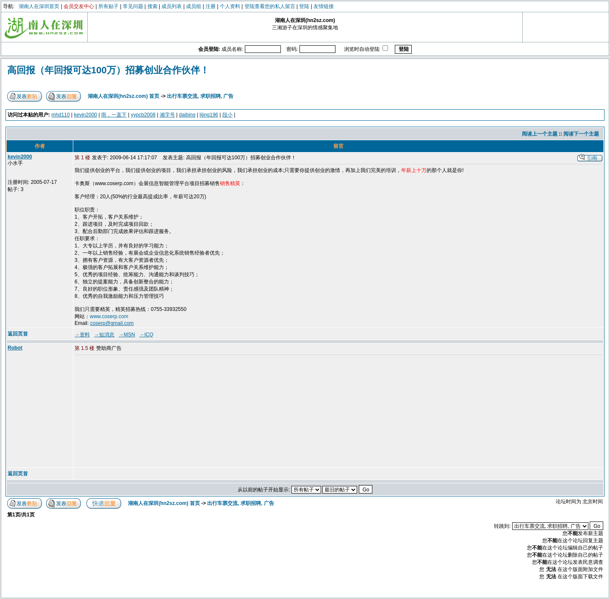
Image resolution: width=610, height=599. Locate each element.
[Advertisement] (139, 412)
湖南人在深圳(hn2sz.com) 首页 (123, 96)
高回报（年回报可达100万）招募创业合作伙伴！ (108, 70)
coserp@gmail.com (112, 323)
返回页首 (18, 334)
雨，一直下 (114, 115)
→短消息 (104, 335)
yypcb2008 (143, 115)
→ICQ (146, 335)
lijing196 (209, 115)
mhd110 (60, 115)
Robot (15, 348)
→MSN (127, 335)
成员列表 (171, 6)
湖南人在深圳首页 (39, 6)
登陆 (304, 6)
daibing (187, 115)
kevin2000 (85, 115)
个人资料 (230, 6)
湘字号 (167, 115)
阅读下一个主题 (581, 134)
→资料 (82, 335)
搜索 (152, 6)
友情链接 (323, 6)
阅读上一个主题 (539, 134)
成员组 (193, 6)
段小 (227, 115)
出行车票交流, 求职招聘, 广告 (200, 96)
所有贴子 (108, 6)
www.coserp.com (109, 316)
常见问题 (133, 6)
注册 (210, 6)
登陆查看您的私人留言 (269, 6)
